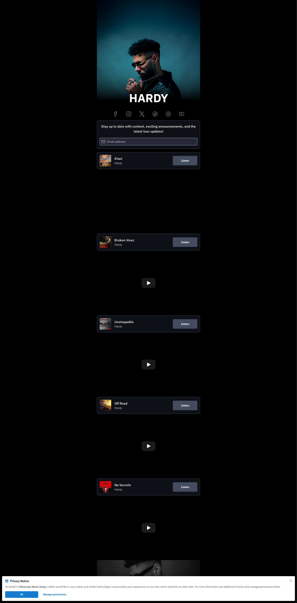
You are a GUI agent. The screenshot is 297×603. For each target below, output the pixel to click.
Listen (185, 160)
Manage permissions (54, 594)
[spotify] (168, 114)
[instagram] (128, 114)
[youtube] (181, 114)
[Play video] (148, 283)
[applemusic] (155, 114)
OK (21, 594)
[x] (141, 114)
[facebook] (115, 114)
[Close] (290, 580)
